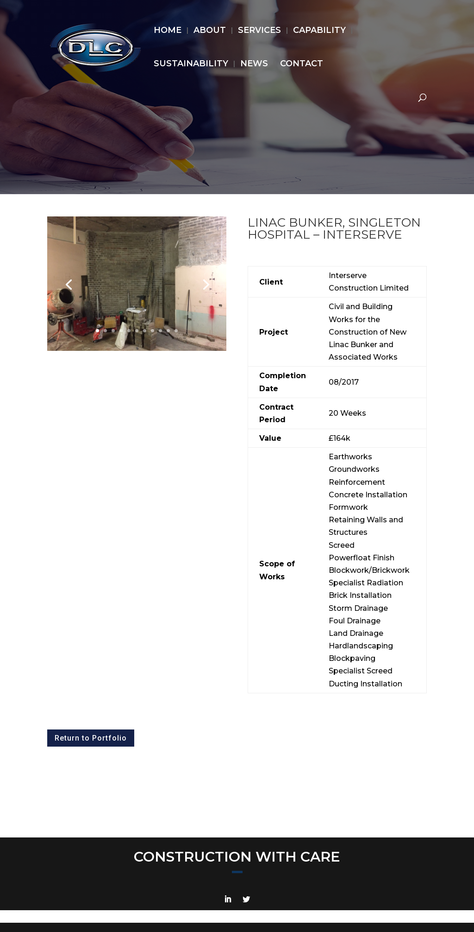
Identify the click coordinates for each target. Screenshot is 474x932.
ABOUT (209, 31)
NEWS (254, 64)
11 (176, 330)
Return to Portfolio (91, 738)
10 (168, 330)
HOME (167, 31)
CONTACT (301, 64)
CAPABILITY (319, 31)
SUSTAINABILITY (191, 64)
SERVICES (259, 31)
